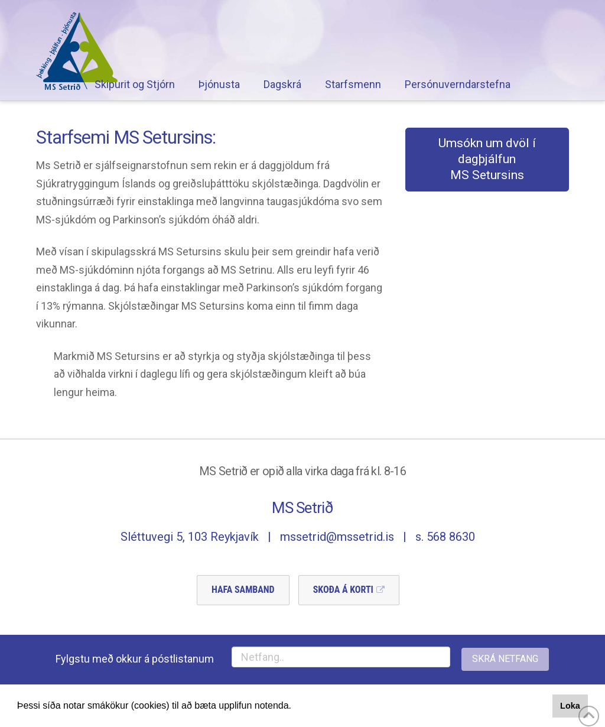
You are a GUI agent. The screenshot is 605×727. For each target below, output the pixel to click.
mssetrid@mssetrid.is (337, 537)
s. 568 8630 (445, 537)
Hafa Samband (243, 589)
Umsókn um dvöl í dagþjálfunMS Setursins (487, 159)
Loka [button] (570, 705)
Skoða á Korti (343, 589)
